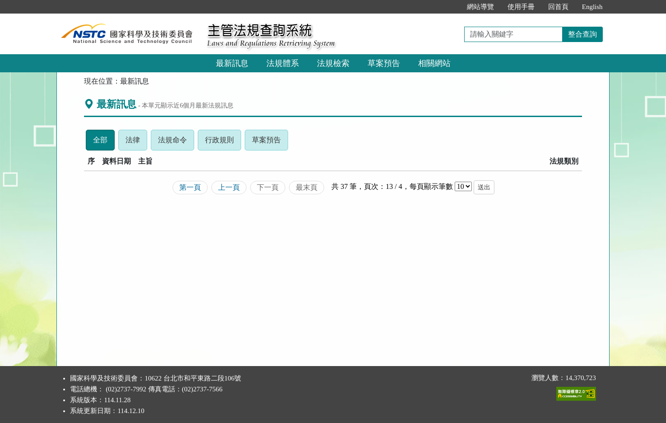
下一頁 (268, 187)
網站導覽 (480, 6)
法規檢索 (333, 63)
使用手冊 (521, 6)
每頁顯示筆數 (431, 186)
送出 (484, 187)
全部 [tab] (104, 142)
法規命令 (176, 142)
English (592, 6)
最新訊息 (232, 63)
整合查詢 (582, 34)
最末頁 (306, 187)
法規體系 (282, 63)
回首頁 (558, 6)
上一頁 (229, 187)
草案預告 (384, 63)
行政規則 (223, 142)
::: (450, 6)
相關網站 (434, 63)
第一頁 (190, 187)
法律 (136, 142)
